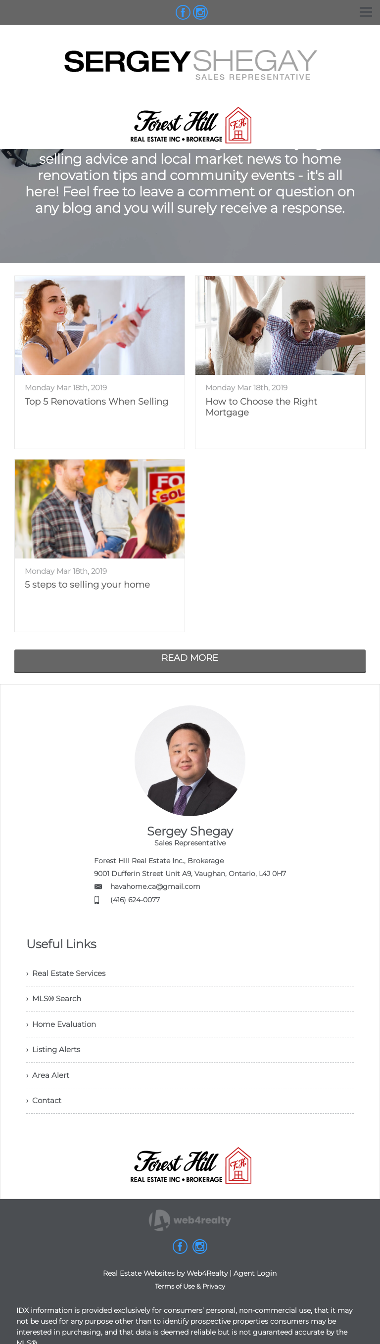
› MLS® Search (55, 1001)
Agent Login (255, 1283)
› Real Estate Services (68, 974)
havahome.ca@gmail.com (155, 886)
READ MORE (189, 657)
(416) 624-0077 (135, 899)
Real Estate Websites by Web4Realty (165, 1283)
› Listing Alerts (54, 1056)
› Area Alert (48, 1083)
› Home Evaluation (63, 1028)
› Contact (44, 1110)
